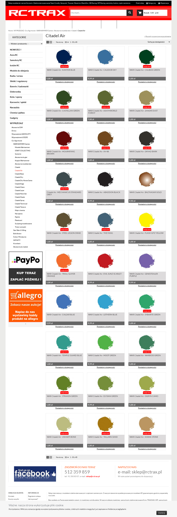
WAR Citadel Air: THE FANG (100, 233)
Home (10, 31)
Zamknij (161, 513)
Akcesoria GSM (17, 127)
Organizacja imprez (58, 24)
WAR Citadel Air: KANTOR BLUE (61, 70)
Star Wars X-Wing (19, 230)
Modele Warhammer (22, 147)
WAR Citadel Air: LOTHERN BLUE (102, 315)
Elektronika (15, 92)
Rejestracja (163, 3)
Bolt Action (17, 233)
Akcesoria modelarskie (62, 31)
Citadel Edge (19, 184)
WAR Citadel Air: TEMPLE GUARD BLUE (64, 356)
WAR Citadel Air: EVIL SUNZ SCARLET (105, 274)
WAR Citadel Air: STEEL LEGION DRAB (64, 233)
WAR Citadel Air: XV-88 (98, 152)
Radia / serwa (16, 76)
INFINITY (16, 240)
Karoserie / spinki (18, 102)
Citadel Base (19, 174)
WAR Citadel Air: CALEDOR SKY (102, 70)
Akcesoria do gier (21, 157)
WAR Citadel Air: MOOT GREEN (102, 356)
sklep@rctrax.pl (147, 471)
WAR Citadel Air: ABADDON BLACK (104, 192)
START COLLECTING (22, 151)
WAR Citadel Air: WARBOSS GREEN (145, 356)
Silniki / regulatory (18, 81)
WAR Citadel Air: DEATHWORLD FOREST (102, 112)
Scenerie (18, 154)
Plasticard (18, 220)
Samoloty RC (16, 60)
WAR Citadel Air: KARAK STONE (144, 437)
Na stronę (59, 42)
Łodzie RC (14, 65)
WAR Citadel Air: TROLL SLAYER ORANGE (61, 275)
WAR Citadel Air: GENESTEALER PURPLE (144, 275)
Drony (14, 131)
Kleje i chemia (20, 210)
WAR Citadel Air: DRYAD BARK (143, 152)
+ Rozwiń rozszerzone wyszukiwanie (157, 36)
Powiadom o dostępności (64, 82)
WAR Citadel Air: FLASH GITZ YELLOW (146, 233)
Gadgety (14, 118)
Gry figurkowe (30, 31)
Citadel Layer (19, 190)
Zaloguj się (151, 3)
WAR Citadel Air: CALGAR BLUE (61, 315)
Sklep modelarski (32, 24)
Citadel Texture (20, 207)
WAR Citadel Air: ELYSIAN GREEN (103, 396)
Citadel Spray (19, 200)
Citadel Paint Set (21, 194)
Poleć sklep (140, 3)
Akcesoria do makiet (20, 247)
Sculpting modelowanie (23, 223)
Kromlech (16, 243)
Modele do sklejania (19, 71)
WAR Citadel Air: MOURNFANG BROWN (61, 153)
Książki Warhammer (22, 160)
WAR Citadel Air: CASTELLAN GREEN (63, 111)
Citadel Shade (20, 197)
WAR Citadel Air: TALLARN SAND (103, 437)
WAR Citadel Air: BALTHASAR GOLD (146, 192)
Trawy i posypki (20, 227)
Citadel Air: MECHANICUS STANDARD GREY (64, 193)
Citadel (74, 31)
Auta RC (14, 55)
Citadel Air (19, 170)
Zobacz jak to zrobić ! (87, 24)
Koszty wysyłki (13, 499)
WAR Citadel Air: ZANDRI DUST (144, 111)
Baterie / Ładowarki (19, 86)
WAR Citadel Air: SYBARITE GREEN (145, 315)
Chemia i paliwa (17, 113)
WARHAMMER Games (45, 31)
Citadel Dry (19, 177)
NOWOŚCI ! (15, 50)
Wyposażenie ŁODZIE (20, 137)
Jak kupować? (33, 499)
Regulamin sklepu (34, 496)
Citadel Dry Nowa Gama (23, 180)
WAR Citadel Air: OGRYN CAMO (144, 396)
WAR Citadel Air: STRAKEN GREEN (62, 396)
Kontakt (109, 24)
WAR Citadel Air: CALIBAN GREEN (145, 70)
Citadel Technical (21, 204)
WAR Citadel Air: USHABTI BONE (61, 437)
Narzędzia (14, 107)
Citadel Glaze (19, 187)
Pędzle (17, 217)
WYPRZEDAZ (19, 31)
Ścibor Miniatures (19, 237)
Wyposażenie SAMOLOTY (21, 134)
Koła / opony (16, 97)
